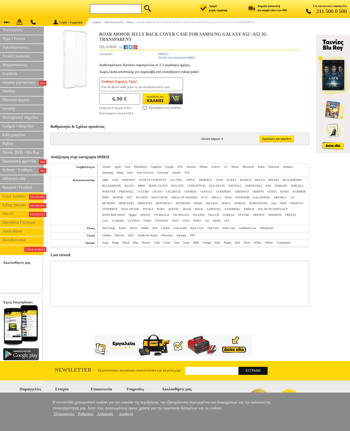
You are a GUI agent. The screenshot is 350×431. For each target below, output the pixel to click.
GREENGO (242, 191)
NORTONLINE (258, 203)
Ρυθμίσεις (85, 414)
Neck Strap (108, 228)
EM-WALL (235, 185)
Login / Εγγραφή (67, 22)
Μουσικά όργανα (15, 100)
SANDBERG (232, 209)
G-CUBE (143, 191)
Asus (128, 166)
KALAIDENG (261, 197)
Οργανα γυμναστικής (23, 83)
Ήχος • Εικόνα (13, 38)
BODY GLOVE (158, 185)
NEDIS (198, 203)
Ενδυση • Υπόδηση (23, 170)
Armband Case (247, 228)
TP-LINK (243, 215)
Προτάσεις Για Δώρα (18, 222)
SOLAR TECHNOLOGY (273, 209)
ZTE (187, 172)
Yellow (269, 242)
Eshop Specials (23, 205)
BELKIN (273, 180)
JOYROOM (242, 197)
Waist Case (228, 228)
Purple (227, 242)
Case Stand (179, 228)
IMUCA (216, 197)
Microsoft (248, 166)
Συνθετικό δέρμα (148, 235)
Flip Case (213, 228)
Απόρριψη (105, 414)
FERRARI (281, 185)
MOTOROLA (164, 203)
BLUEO (129, 185)
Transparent (283, 242)
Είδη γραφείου (13, 135)
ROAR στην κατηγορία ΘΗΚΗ (176, 57)
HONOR (118, 197)
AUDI (219, 180)
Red (237, 242)
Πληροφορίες (64, 414)
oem (273, 203)
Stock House (12, 231)
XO (207, 220)
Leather (106, 235)
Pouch (122, 228)
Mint (196, 242)
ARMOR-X (205, 180)
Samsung (107, 172)
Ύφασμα (181, 235)
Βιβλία (7, 143)
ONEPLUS (296, 203)
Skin (155, 228)
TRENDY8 (274, 215)
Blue (136, 242)
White (257, 242)
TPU (192, 235)
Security (8, 108)
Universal (162, 172)
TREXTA (290, 215)
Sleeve (134, 228)
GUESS (272, 191)
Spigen (132, 215)
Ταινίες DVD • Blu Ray (20, 152)
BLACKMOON (111, 185)
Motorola (273, 166)
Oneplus (288, 166)
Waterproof (266, 228)
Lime (187, 242)
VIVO (186, 220)
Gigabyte (156, 166)
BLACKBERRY (292, 180)
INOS (228, 197)
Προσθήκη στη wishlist (161, 108)
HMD (105, 197)
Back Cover (197, 228)
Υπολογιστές (12, 30)
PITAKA (148, 209)
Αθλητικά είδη (13, 178)
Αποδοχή (126, 414)
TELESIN (199, 215)
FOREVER (108, 191)
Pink (217, 242)
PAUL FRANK (130, 209)
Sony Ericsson (145, 172)
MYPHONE (183, 203)
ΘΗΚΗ (162, 54)
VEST (175, 220)
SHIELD (249, 209)
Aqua (105, 242)
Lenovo (215, 166)
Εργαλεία (9, 73)
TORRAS (228, 215)
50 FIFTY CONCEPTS (152, 180)
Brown (146, 242)
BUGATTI (177, 185)
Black (125, 242)
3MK (105, 180)
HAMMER (299, 191)
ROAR (187, 209)
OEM (283, 203)
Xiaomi (176, 172)
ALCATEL (176, 180)
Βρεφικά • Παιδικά (17, 187)
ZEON (216, 220)
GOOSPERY (223, 191)
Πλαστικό (167, 235)
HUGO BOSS (159, 197)
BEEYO (260, 180)
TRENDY (258, 215)
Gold (157, 242)
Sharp (119, 172)
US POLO (134, 220)
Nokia (261, 166)
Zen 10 (23, 214)
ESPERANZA (253, 185)
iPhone (204, 166)
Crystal (165, 228)
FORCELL (297, 185)
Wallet (145, 228)
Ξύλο (131, 235)
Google (169, 166)
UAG (105, 220)
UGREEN (118, 220)
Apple (117, 166)
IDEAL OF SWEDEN (184, 197)
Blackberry (140, 166)
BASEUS (245, 180)
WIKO (197, 220)
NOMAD (239, 203)
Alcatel (106, 166)
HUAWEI (142, 197)
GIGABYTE (173, 191)
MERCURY (145, 203)
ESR (268, 185)
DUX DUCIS (217, 185)
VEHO (147, 220)
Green (166, 242)
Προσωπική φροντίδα (23, 161)
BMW (141, 185)
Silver (247, 242)
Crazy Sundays (23, 196)
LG (226, 166)
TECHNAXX (181, 215)
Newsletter (73, 370)
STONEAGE (161, 215)
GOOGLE (206, 191)
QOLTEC (173, 209)
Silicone (119, 235)
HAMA (284, 191)
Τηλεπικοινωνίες (15, 47)
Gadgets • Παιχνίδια (18, 126)
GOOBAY (190, 191)
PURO (161, 209)
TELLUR (213, 215)
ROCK (199, 209)
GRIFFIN (258, 191)
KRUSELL (280, 197)
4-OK (115, 180)
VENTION (161, 220)
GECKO (157, 191)
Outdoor (8, 91)
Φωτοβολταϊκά (14, 240)
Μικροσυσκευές (15, 65)
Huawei (191, 166)
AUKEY (231, 180)
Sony (130, 172)
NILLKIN (212, 203)
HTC (180, 166)
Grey (177, 242)
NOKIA (226, 203)
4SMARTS (128, 180)
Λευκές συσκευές (16, 56)
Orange (207, 242)
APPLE (190, 180)
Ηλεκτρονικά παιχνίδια (20, 117)
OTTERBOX (110, 209)
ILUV (204, 197)
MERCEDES (126, 203)
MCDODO (108, 203)
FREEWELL (126, 191)
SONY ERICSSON (113, 215)
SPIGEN (145, 215)
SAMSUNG (214, 209)
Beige (115, 242)
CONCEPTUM (196, 185)
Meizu (235, 166)
